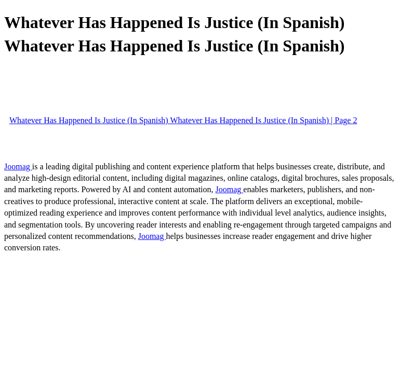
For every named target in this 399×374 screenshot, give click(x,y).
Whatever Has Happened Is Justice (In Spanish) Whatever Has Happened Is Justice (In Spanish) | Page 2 (183, 120)
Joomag (18, 166)
